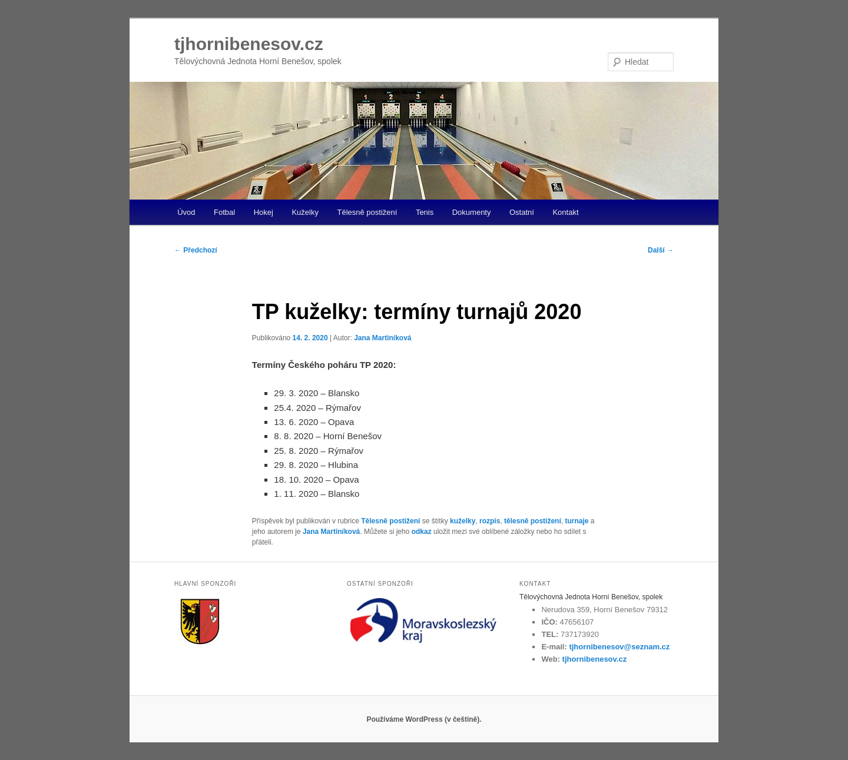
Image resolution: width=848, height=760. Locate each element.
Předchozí (195, 250)
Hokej (263, 212)
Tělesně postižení (367, 212)
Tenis (424, 212)
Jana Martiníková (382, 338)
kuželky (462, 521)
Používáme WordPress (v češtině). (423, 719)
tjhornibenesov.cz (248, 44)
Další (661, 250)
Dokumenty (471, 212)
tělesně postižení (532, 521)
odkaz (422, 531)
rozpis (489, 521)
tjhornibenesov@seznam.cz (619, 646)
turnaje (576, 521)
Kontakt (565, 212)
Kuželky (305, 212)
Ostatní (521, 212)
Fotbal (224, 212)
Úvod (186, 212)
